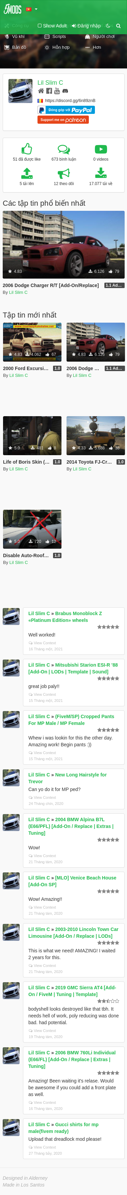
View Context (42, 643)
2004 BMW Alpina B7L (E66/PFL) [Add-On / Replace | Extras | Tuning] (70, 826)
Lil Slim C (50, 82)
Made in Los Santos (24, 1185)
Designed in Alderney (25, 1178)
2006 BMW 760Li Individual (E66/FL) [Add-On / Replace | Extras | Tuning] (72, 1059)
